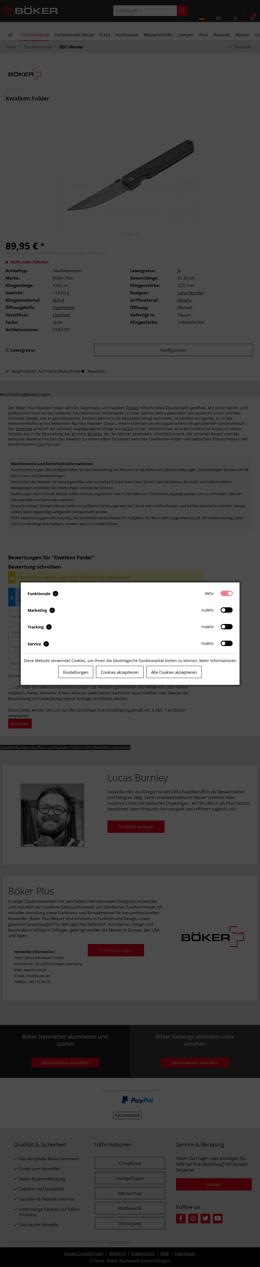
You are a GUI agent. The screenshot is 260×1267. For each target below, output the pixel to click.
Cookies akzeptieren (120, 672)
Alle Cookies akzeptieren (174, 672)
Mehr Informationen (217, 660)
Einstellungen (75, 672)
